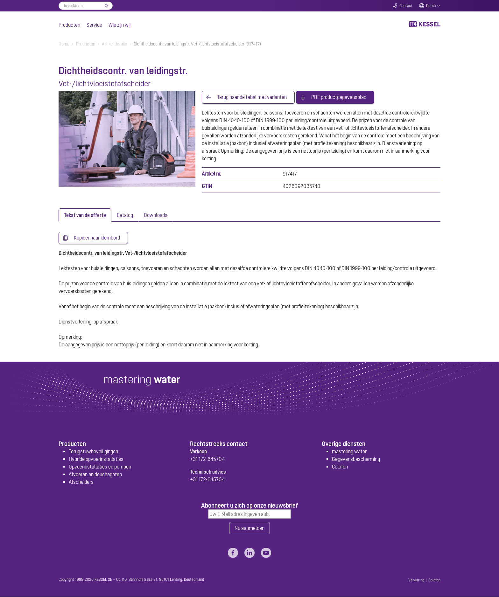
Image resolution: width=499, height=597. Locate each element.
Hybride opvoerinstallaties (96, 459)
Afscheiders (81, 482)
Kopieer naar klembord (97, 238)
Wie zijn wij (119, 25)
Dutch (431, 5)
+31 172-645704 (207, 459)
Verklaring (416, 580)
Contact (405, 5)
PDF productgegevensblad (338, 97)
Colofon (340, 466)
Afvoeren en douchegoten (95, 474)
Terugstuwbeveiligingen (93, 451)
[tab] (85, 215)
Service (94, 25)
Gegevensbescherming (356, 459)
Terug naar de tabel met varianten (252, 97)
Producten (69, 25)
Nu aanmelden (249, 528)
